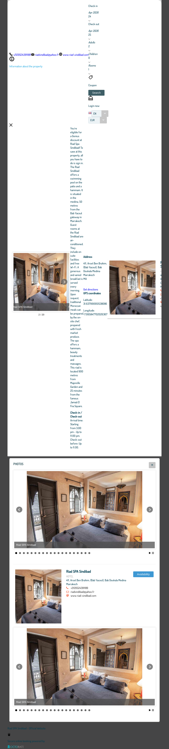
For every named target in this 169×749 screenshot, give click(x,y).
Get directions (112, 289)
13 (62, 553)
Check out (93, 24)
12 (58, 553)
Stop (153, 553)
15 (70, 553)
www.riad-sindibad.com (83, 595)
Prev (18, 282)
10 (51, 553)
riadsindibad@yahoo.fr (82, 591)
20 (89, 553)
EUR (92, 120)
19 (85, 553)
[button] (96, 93)
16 (74, 553)
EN (94, 113)
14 (66, 553)
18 (82, 553)
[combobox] (99, 113)
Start (150, 553)
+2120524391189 (79, 588)
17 (78, 553)
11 (55, 553)
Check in (93, 6)
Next (85, 282)
